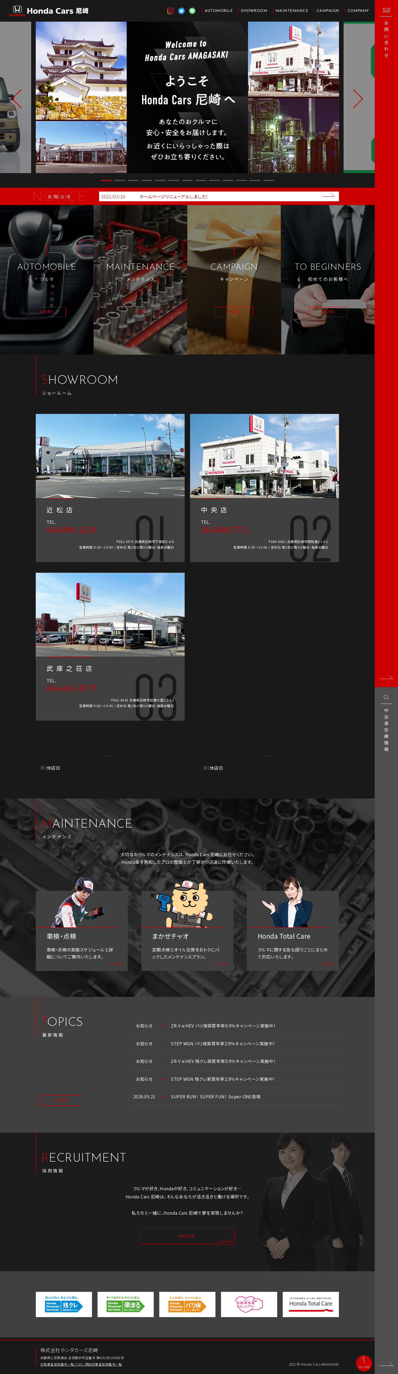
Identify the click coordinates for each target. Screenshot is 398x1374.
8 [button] (200, 180)
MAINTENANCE (292, 11)
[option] (187, 97)
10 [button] (228, 180)
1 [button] (106, 180)
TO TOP (363, 1367)
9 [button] (214, 180)
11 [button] (241, 180)
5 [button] (160, 180)
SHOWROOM (254, 11)
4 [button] (146, 180)
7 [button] (187, 180)
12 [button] (255, 180)
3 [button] (133, 180)
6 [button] (173, 180)
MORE (61, 1102)
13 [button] (268, 180)
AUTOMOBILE (219, 11)
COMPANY (358, 11)
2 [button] (119, 180)
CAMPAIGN (328, 11)
